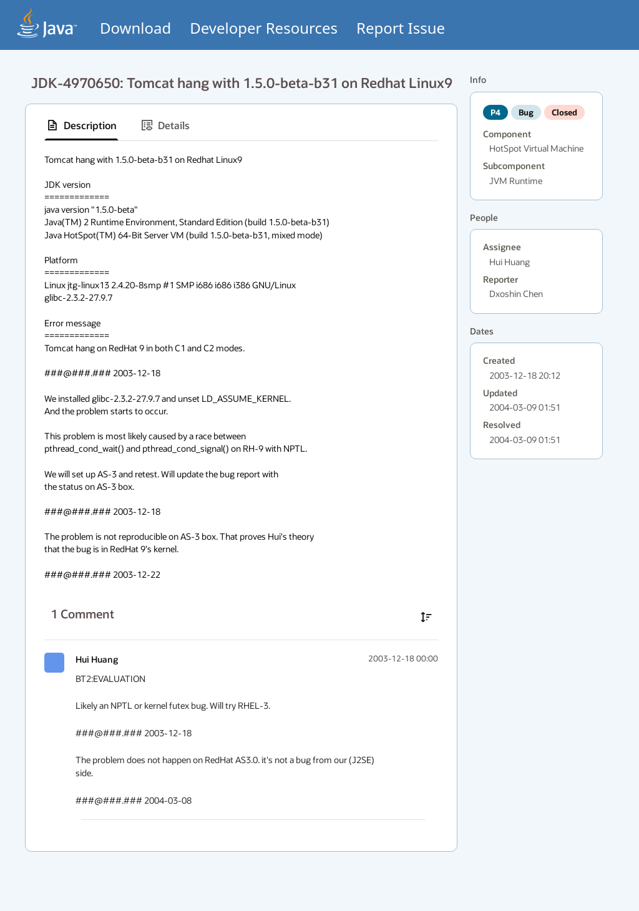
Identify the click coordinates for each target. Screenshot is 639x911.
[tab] (81, 125)
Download (135, 27)
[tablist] (241, 125)
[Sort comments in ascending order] (426, 617)
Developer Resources (264, 27)
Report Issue (400, 27)
